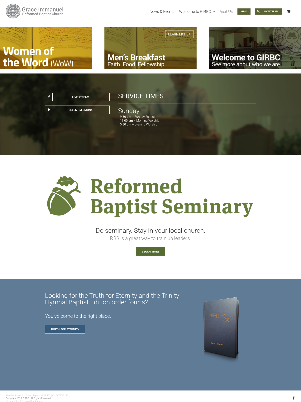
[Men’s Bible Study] (150, 48)
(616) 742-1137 (60, 395)
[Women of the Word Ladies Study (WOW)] (46, 48)
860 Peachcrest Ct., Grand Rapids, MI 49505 (28, 395)
